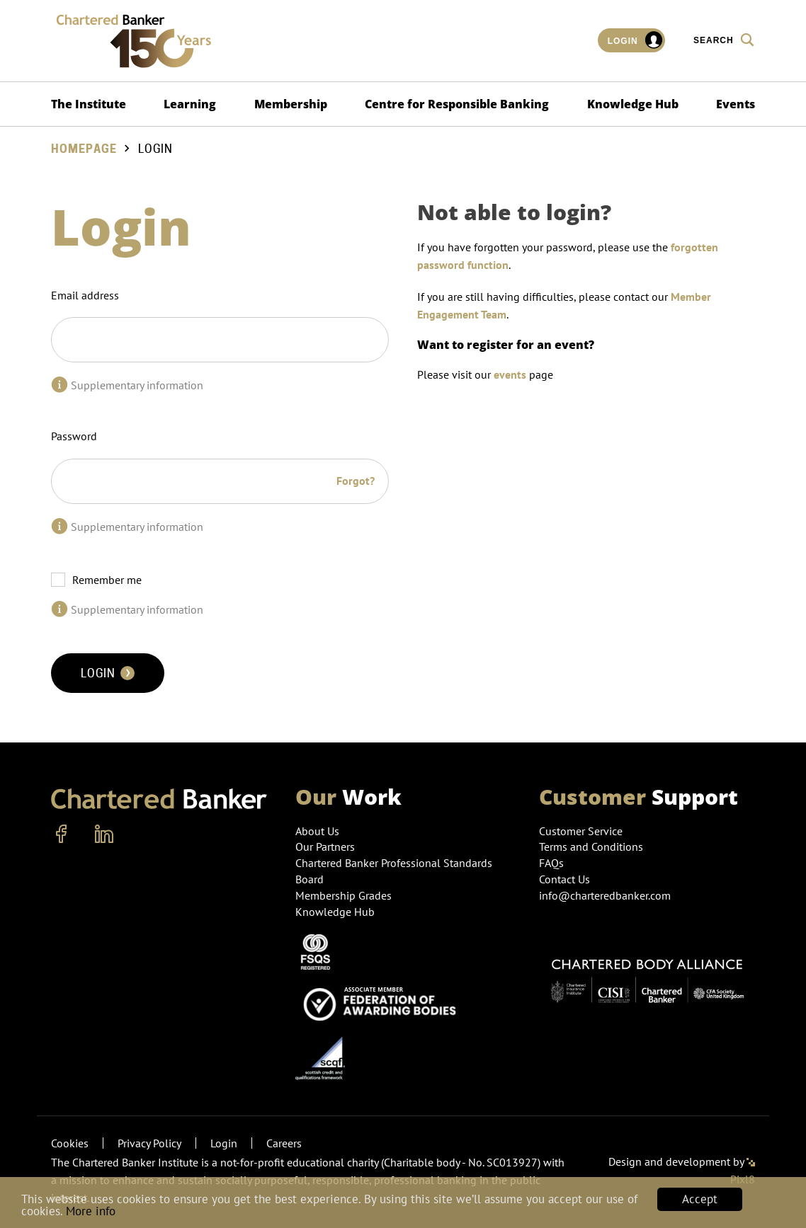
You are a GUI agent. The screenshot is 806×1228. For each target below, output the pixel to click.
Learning (190, 104)
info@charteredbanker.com (606, 895)
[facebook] (61, 834)
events (510, 374)
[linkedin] (104, 834)
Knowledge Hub (633, 104)
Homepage (84, 149)
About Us (317, 831)
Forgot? (355, 481)
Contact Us (564, 879)
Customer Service (581, 831)
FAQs (551, 863)
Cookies (70, 1143)
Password (74, 436)
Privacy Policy (149, 1143)
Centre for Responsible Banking (457, 104)
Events (735, 104)
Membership (290, 104)
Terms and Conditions (591, 846)
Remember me (107, 580)
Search (724, 40)
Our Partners (325, 846)
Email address (85, 295)
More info (90, 1212)
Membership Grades (343, 895)
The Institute (88, 104)
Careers (284, 1143)
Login (636, 40)
